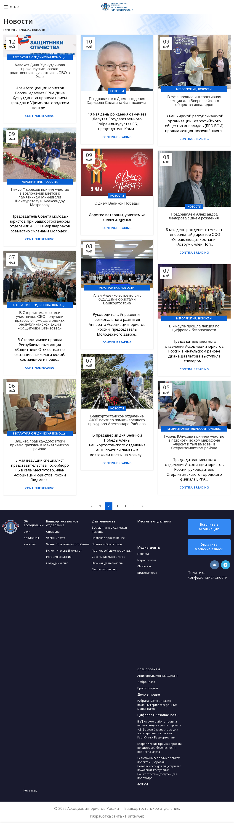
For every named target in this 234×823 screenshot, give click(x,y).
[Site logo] (117, 6)
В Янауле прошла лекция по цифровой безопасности (194, 328)
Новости (117, 91)
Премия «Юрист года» (107, 544)
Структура (53, 532)
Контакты (30, 790)
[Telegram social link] (225, 564)
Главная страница (16, 29)
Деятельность (103, 521)
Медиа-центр (148, 547)
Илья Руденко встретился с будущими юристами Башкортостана (117, 299)
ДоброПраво (146, 682)
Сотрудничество (57, 563)
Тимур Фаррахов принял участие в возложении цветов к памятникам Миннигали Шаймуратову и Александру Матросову (39, 197)
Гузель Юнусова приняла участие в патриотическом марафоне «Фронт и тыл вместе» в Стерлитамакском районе (194, 442)
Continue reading (39, 115)
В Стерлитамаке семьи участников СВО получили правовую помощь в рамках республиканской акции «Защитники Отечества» (39, 320)
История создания (59, 557)
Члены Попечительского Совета (68, 544)
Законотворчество (104, 569)
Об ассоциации (34, 523)
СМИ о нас (144, 566)
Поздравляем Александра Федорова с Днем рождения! (194, 216)
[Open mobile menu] (11, 6)
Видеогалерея (147, 573)
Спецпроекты (148, 669)
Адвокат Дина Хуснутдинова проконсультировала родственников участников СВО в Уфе (40, 70)
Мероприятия (186, 89)
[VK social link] (214, 564)
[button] (209, 527)
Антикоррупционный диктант (157, 676)
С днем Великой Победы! (116, 203)
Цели (27, 532)
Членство (30, 544)
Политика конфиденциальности (207, 575)
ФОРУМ (142, 784)
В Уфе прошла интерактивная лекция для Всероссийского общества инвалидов (194, 100)
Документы (31, 538)
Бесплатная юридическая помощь (39, 57)
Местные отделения (154, 521)
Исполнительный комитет (64, 551)
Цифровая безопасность (157, 715)
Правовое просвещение (108, 538)
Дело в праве (148, 694)
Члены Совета (55, 538)
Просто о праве (147, 688)
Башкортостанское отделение (62, 523)
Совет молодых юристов (108, 557)
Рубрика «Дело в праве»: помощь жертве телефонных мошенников (157, 705)
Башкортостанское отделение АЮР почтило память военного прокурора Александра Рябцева (117, 420)
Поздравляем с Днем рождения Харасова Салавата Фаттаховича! (117, 100)
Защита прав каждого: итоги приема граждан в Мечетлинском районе (39, 445)
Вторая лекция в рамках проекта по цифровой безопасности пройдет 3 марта (159, 748)
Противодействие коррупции (112, 551)
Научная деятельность (107, 563)
